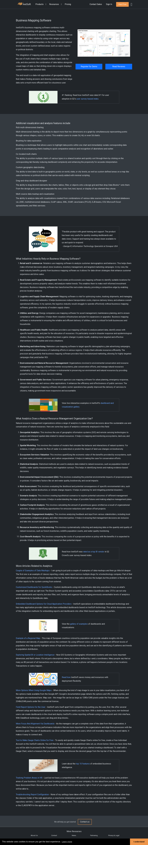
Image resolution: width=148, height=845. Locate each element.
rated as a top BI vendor (93, 551)
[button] (41, 4)
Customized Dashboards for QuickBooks (34, 587)
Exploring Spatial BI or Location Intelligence (35, 655)
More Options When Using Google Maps (34, 690)
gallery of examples (79, 624)
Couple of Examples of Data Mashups (33, 570)
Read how (66, 677)
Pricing (68, 4)
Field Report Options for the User (30, 707)
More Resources (74, 831)
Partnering (94, 835)
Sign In (109, 4)
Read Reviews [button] (118, 66)
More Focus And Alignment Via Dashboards (35, 723)
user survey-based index (87, 99)
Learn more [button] (67, 842)
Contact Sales (96, 4)
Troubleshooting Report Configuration (32, 794)
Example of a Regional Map (28, 638)
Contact (54, 835)
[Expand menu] (45, 4)
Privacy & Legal (113, 835)
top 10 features (83, 763)
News (74, 835)
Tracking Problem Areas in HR (29, 778)
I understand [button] (139, 842)
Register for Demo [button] (89, 66)
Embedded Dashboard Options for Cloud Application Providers (43, 604)
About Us (34, 835)
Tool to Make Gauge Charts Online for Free (34, 740)
